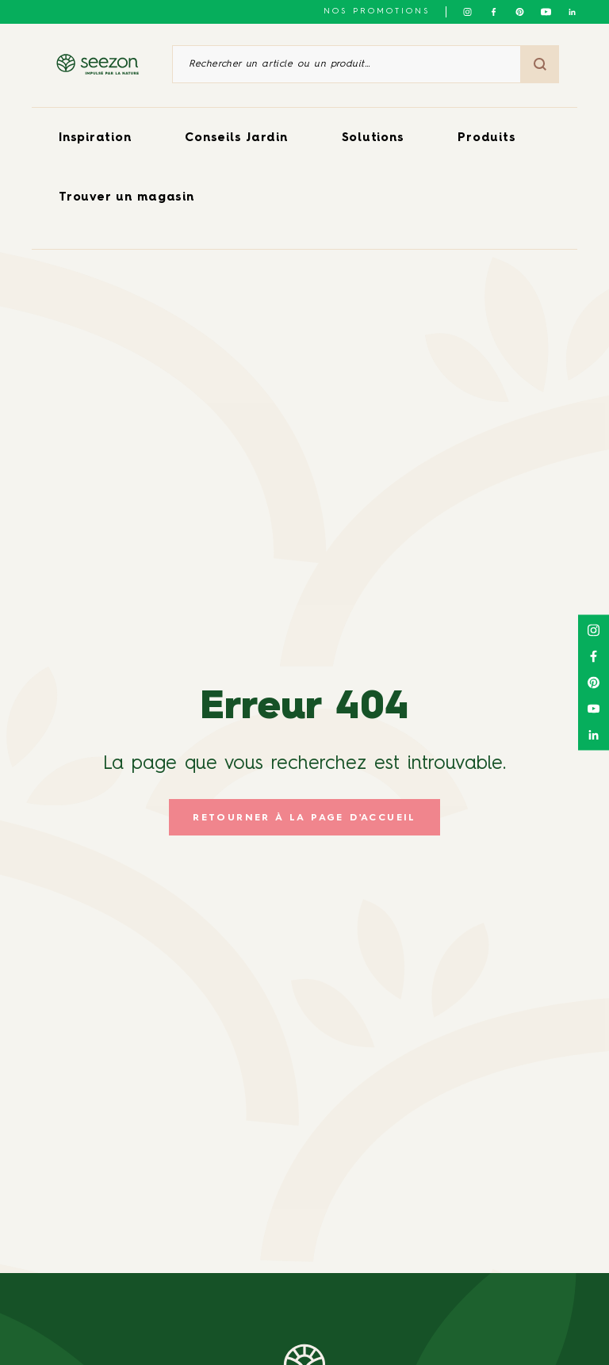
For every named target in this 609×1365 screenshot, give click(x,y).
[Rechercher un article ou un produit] (346, 64)
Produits (486, 138)
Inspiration (95, 138)
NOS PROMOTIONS (377, 11)
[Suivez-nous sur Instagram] (467, 12)
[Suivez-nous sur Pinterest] (520, 12)
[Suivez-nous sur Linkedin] (572, 12)
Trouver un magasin (126, 198)
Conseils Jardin (236, 138)
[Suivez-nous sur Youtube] (546, 12)
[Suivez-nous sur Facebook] (493, 12)
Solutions (373, 138)
